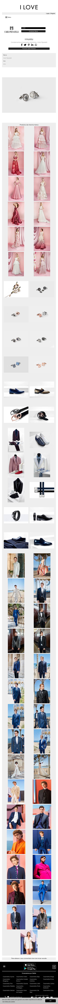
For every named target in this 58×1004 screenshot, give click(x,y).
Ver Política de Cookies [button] (8, 1001)
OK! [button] (51, 1000)
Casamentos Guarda (22, 983)
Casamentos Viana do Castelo (21, 991)
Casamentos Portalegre (19, 987)
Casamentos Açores (8, 976)
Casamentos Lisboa (48, 983)
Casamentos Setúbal (8, 990)
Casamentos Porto (35, 986)
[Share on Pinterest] (28, 44)
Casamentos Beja (35, 976)
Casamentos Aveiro (21, 976)
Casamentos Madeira (9, 986)
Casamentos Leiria (35, 983)
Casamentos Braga (48, 976)
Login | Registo (50, 13)
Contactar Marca (33, 31)
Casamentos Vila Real (34, 991)
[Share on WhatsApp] (36, 44)
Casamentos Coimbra (33, 980)
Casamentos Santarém (46, 987)
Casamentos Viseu (48, 990)
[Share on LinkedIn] (32, 44)
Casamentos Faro (8, 983)
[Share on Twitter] (25, 44)
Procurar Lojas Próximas (29, 48)
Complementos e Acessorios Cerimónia (23, 42)
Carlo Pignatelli (42, 42)
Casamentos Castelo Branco (22, 980)
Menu (8, 17)
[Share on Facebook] (21, 44)
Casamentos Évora (48, 979)
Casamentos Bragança (6, 980)
